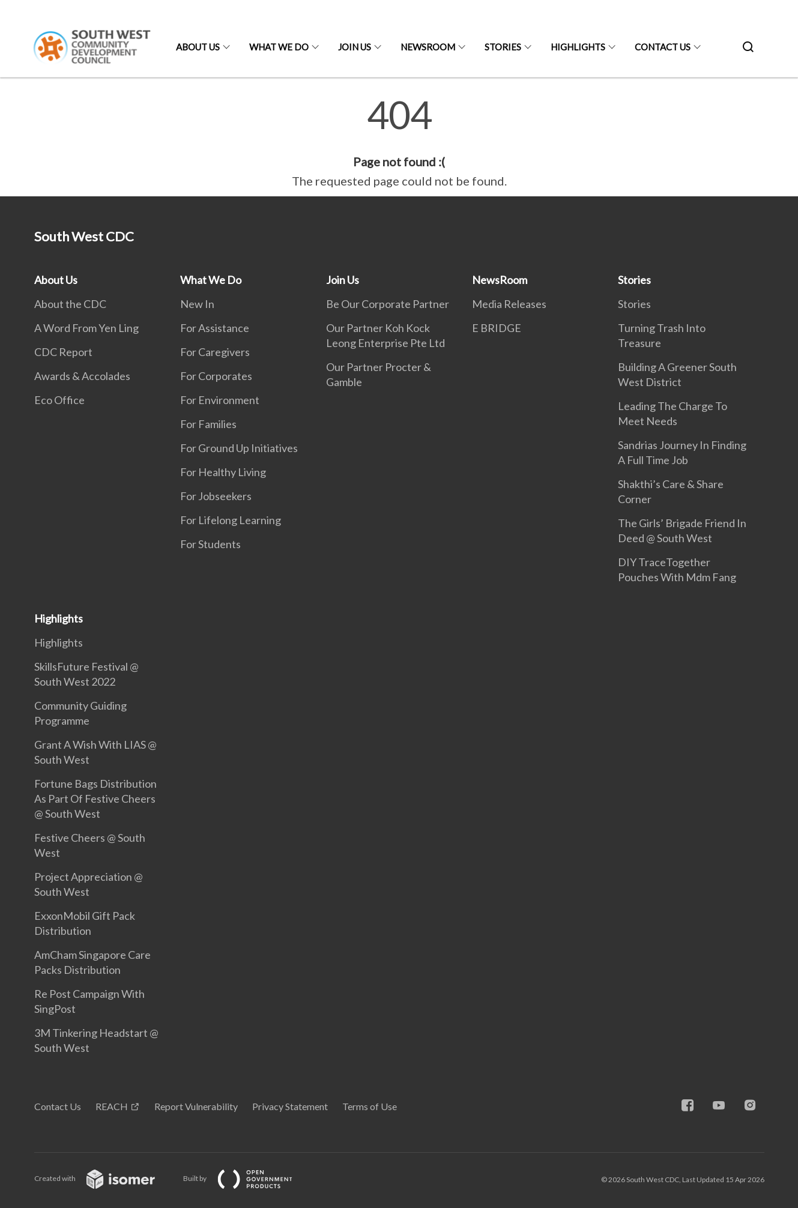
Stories (503, 46)
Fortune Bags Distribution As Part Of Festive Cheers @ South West (95, 798)
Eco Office (59, 399)
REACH (111, 1106)
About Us (198, 46)
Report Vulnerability (196, 1106)
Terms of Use (369, 1106)
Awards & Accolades (82, 375)
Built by (247, 1178)
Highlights (578, 46)
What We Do (279, 46)
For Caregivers (215, 351)
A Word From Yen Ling (86, 327)
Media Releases (509, 303)
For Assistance (214, 327)
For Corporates (216, 375)
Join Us (354, 46)
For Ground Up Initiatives (239, 448)
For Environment (219, 399)
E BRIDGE (496, 327)
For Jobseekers (216, 496)
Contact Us (663, 46)
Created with (104, 1178)
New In (197, 303)
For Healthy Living (223, 472)
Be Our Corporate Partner (387, 303)
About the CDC (70, 303)
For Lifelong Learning (230, 520)
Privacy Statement (290, 1106)
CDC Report (63, 351)
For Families (208, 423)
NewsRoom (428, 46)
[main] (399, 142)
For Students (210, 544)
